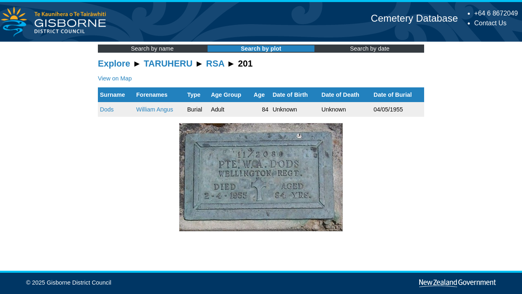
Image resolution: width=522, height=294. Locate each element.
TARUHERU (168, 63)
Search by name (152, 48)
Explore (114, 63)
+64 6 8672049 (496, 13)
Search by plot (261, 48)
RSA (215, 63)
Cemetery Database (414, 18)
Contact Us (490, 23)
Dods (107, 109)
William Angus (154, 109)
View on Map (115, 78)
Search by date (369, 48)
